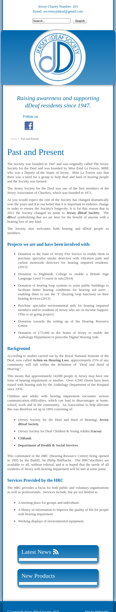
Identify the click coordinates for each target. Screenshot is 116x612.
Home (14, 138)
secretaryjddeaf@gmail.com (63, 11)
